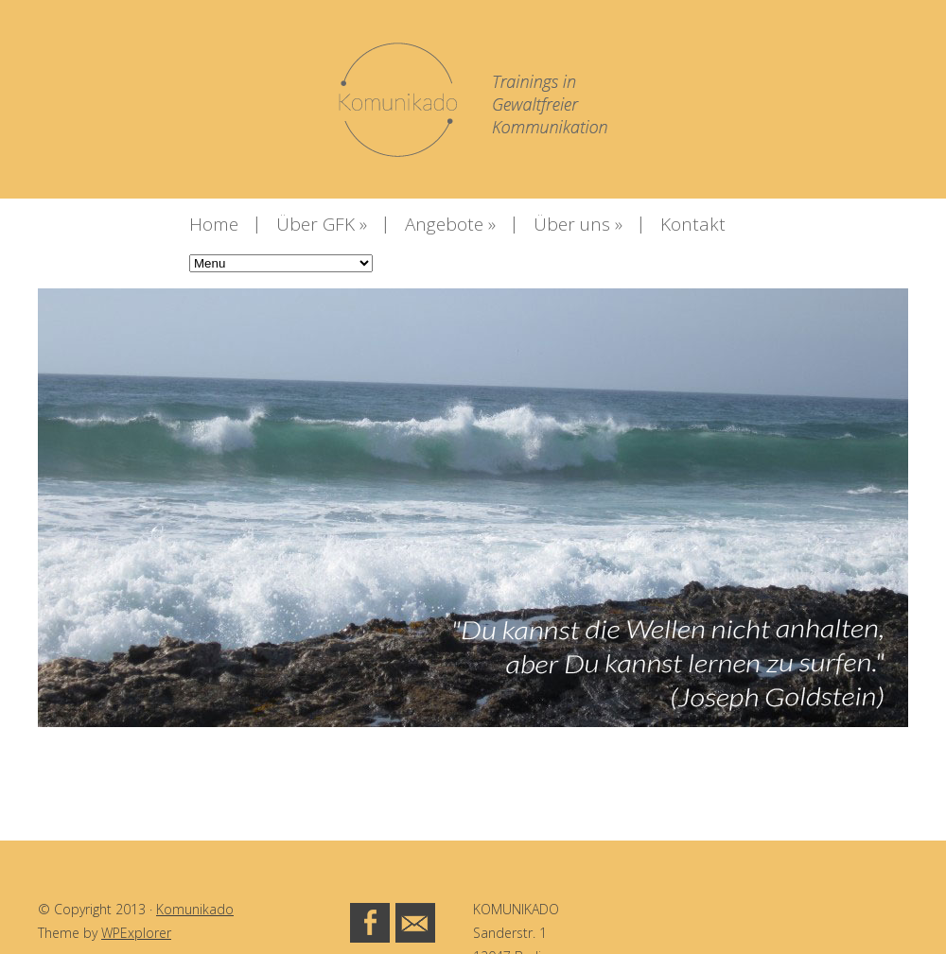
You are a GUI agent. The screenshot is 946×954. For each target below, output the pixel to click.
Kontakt (693, 224)
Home (213, 224)
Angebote (450, 224)
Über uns (578, 224)
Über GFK (321, 224)
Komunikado (195, 909)
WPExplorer (136, 933)
